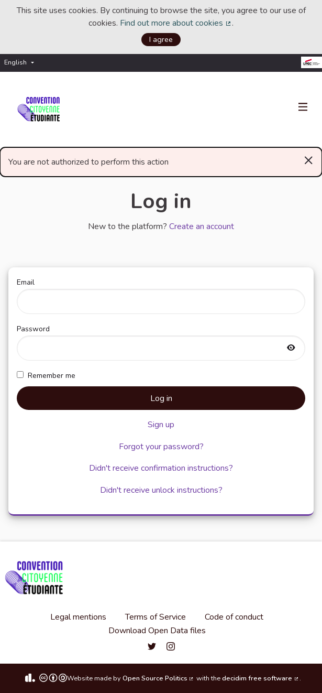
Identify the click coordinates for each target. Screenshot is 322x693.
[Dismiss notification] (309, 159)
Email (161, 295)
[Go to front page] (41, 110)
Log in (161, 398)
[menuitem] (21, 62)
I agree (161, 39)
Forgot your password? (161, 446)
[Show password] (291, 348)
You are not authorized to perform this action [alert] (161, 159)
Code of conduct (234, 617)
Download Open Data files (157, 630)
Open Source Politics (159, 678)
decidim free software (260, 678)
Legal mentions (78, 617)
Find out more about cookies (176, 23)
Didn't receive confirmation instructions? (161, 468)
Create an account (201, 226)
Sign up (161, 424)
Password (161, 342)
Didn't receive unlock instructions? (161, 490)
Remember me (46, 376)
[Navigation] (303, 107)
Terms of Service (155, 617)
